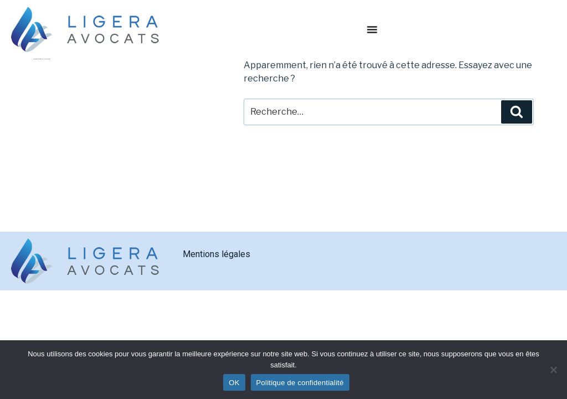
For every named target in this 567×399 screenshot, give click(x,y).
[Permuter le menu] (372, 29)
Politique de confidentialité (300, 382)
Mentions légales (216, 254)
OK (234, 382)
